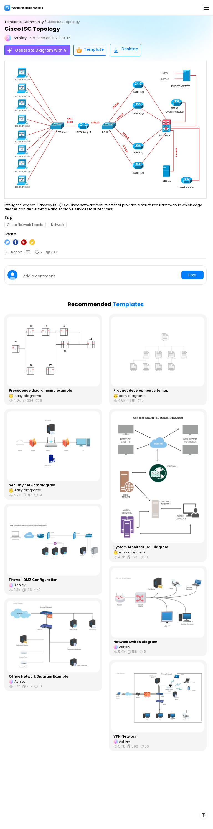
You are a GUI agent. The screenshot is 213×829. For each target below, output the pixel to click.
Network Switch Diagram (135, 642)
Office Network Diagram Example (38, 676)
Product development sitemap (141, 390)
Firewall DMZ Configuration (33, 580)
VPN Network (124, 736)
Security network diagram (32, 485)
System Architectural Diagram (140, 547)
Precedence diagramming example (40, 390)
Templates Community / (25, 22)
